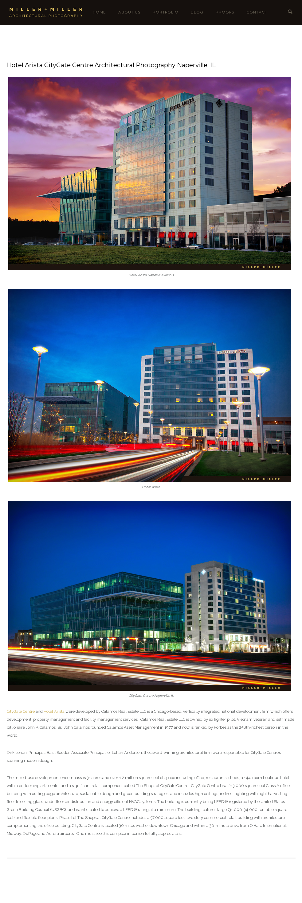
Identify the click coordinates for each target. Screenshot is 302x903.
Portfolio (165, 12)
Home (99, 12)
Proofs (225, 12)
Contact (256, 12)
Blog (197, 12)
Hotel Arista (54, 711)
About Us (129, 12)
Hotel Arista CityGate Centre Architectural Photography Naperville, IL (111, 65)
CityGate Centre (21, 711)
